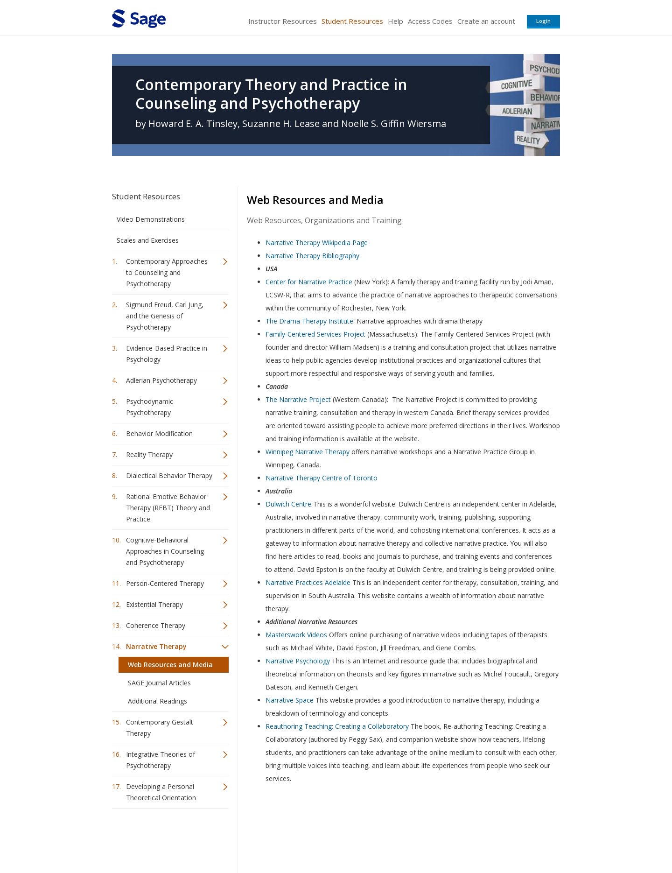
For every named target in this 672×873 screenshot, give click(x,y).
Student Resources (352, 21)
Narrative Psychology (298, 660)
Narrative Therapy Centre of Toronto (322, 477)
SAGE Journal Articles (159, 682)
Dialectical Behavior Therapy (169, 475)
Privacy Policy (498, 838)
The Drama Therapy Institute (309, 321)
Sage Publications (165, 838)
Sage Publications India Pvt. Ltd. (247, 838)
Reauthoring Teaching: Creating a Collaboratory (337, 726)
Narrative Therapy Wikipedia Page (317, 242)
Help (395, 21)
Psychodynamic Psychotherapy (149, 407)
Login (543, 20)
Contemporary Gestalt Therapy (159, 728)
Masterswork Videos (296, 634)
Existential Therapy (154, 604)
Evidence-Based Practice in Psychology (166, 354)
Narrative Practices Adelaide (308, 582)
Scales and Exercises (148, 240)
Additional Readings (157, 701)
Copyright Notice (446, 838)
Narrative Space (290, 700)
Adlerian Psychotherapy (161, 380)
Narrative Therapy (156, 646)
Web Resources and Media (170, 664)
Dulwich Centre (288, 504)
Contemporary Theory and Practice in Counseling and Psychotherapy (271, 94)
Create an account (486, 21)
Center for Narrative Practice (309, 281)
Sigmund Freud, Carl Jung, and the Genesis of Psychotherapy (164, 315)
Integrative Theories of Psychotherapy (160, 760)
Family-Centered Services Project (315, 334)
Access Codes (430, 21)
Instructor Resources (282, 21)
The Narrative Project (298, 399)
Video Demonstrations (151, 219)
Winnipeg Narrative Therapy (308, 451)
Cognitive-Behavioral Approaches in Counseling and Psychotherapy (165, 551)
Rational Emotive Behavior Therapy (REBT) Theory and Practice (168, 507)
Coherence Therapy (155, 625)
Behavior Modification (159, 433)
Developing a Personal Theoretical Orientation (161, 792)
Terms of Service (389, 838)
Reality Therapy (149, 454)
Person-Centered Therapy (165, 583)
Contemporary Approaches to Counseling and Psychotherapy (167, 272)
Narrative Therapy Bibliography (312, 255)
